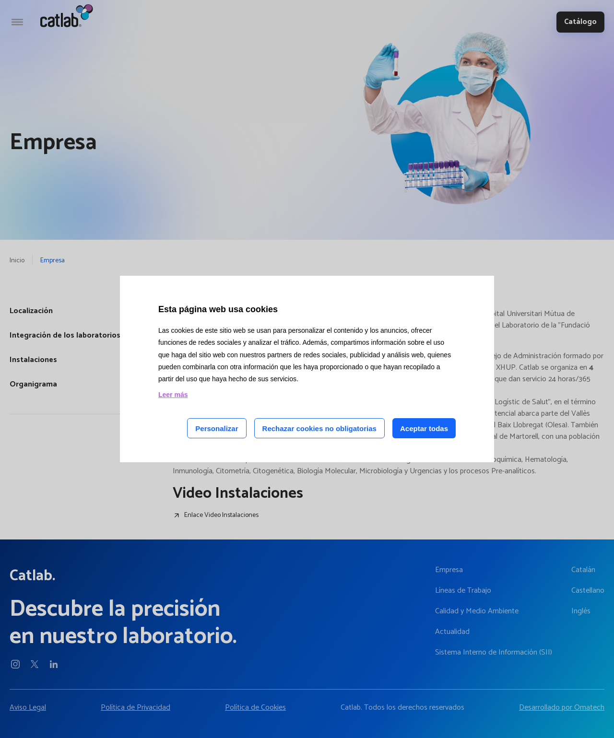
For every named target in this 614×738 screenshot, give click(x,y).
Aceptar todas (424, 428)
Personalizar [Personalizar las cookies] (216, 428)
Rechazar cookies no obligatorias (319, 428)
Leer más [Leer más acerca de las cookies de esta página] (173, 394)
